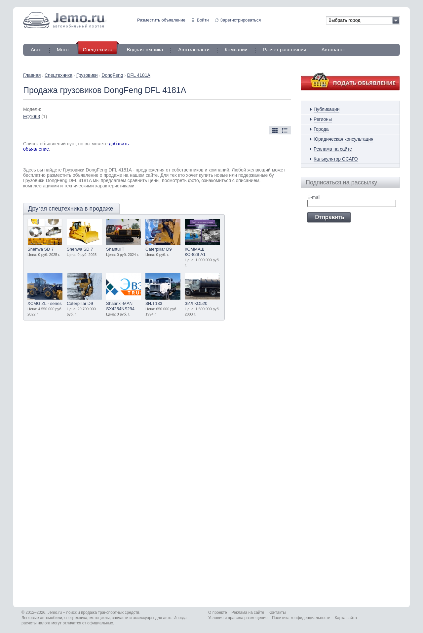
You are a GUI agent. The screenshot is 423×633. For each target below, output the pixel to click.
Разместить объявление (161, 20)
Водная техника (145, 49)
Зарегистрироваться (240, 20)
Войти (203, 20)
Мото (63, 49)
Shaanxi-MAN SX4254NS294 (120, 306)
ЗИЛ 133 (153, 303)
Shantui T (115, 249)
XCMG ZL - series (44, 303)
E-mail (314, 197)
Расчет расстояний (284, 49)
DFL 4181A (138, 75)
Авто (36, 49)
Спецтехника (58, 75)
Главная (32, 75)
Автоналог (333, 49)
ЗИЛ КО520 (196, 303)
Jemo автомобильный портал (65, 20)
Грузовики (87, 75)
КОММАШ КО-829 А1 (195, 252)
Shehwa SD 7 (40, 249)
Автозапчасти (194, 49)
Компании (236, 49)
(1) (35, 116)
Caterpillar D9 (158, 249)
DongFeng (112, 75)
